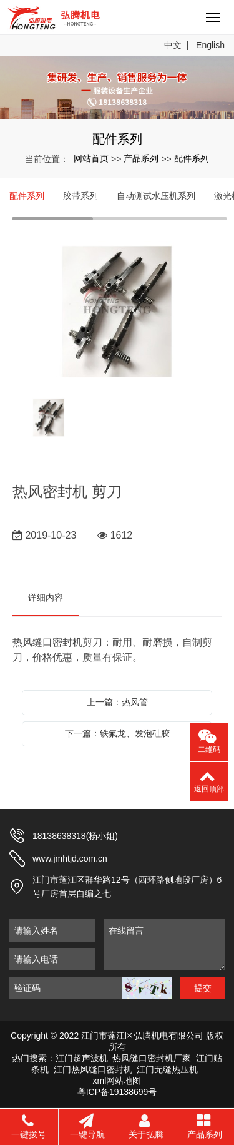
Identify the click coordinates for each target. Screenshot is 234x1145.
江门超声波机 (82, 1058)
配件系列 (191, 158)
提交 (203, 988)
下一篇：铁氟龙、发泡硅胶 (117, 733)
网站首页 (91, 158)
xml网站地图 (117, 1081)
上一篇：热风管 (117, 702)
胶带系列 (80, 196)
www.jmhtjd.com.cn (69, 858)
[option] (117, 313)
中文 (173, 45)
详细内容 (45, 598)
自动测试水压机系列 (156, 196)
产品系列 (141, 158)
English (210, 45)
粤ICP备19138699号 (117, 1092)
